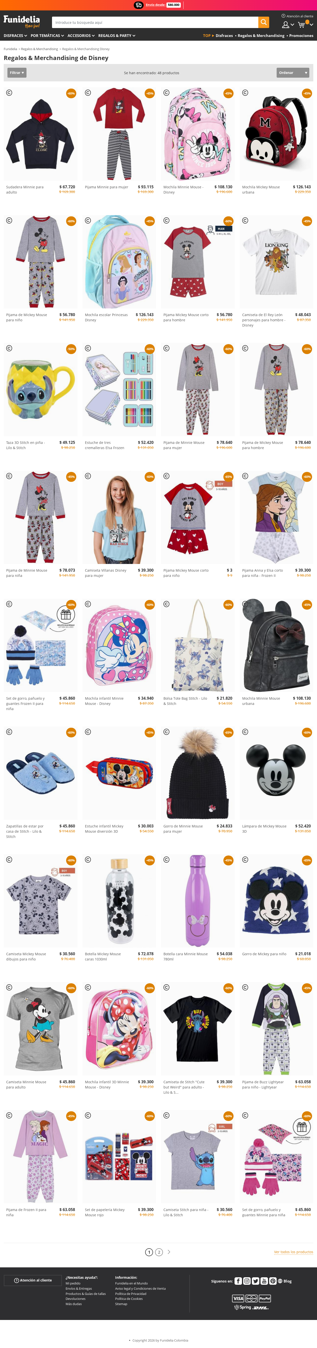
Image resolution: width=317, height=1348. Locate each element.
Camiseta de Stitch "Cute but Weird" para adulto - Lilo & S (184, 1087)
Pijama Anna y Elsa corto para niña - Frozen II (262, 573)
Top (207, 35)
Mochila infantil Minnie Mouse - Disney (104, 701)
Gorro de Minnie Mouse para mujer (183, 829)
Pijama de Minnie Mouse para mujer (184, 445)
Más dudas (74, 1304)
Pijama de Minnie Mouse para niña (26, 573)
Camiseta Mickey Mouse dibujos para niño (26, 956)
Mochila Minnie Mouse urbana (261, 701)
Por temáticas (45, 35)
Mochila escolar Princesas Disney (106, 317)
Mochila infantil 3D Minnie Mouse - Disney (107, 1084)
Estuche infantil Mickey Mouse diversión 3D (104, 829)
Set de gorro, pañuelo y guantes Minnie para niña (263, 1212)
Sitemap (121, 1304)
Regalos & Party (114, 35)
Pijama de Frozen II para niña (26, 1212)
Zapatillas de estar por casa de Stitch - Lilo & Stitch (25, 831)
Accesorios (79, 35)
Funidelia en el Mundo (131, 1283)
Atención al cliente (33, 1280)
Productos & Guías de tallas (86, 1293)
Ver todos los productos (293, 1251)
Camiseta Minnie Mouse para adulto (26, 1084)
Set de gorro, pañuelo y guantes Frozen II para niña (25, 703)
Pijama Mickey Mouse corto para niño (186, 573)
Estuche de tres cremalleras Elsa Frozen (104, 445)
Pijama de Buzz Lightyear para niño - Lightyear (263, 1084)
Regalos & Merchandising (39, 49)
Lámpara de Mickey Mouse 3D (264, 829)
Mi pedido (73, 1283)
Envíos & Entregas (79, 1288)
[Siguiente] (169, 1252)
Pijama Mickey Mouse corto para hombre (186, 317)
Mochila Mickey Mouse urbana (261, 190)
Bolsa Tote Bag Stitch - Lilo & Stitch (185, 701)
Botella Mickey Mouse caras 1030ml (103, 956)
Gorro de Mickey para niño (264, 954)
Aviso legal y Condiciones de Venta (140, 1288)
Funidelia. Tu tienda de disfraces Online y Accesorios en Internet (22, 22)
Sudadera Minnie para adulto (25, 190)
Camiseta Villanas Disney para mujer (105, 573)
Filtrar (15, 72)
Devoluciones (75, 1298)
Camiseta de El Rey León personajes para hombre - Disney (264, 320)
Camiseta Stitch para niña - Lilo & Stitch (186, 1212)
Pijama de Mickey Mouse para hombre (262, 445)
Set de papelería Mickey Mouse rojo (105, 1212)
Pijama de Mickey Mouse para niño (26, 317)
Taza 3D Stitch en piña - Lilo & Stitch (25, 445)
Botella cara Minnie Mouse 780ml (185, 956)
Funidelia (10, 49)
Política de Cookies (129, 1298)
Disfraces (13, 35)
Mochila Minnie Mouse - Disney (183, 190)
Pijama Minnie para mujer (106, 187)
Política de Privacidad (130, 1293)
